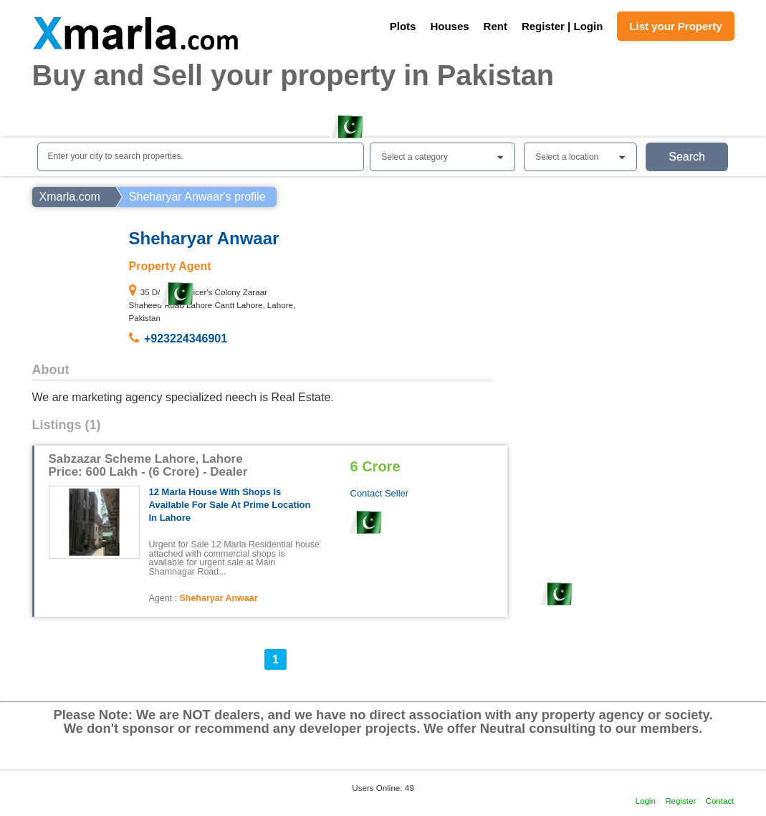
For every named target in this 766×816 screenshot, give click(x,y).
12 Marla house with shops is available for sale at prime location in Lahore (230, 504)
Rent (495, 26)
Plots (403, 26)
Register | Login (562, 26)
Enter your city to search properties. (115, 156)
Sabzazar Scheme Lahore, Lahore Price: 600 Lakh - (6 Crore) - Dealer (148, 465)
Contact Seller (379, 493)
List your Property (675, 26)
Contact (720, 800)
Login (646, 800)
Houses (449, 26)
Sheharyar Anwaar (218, 598)
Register (680, 800)
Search (687, 156)
